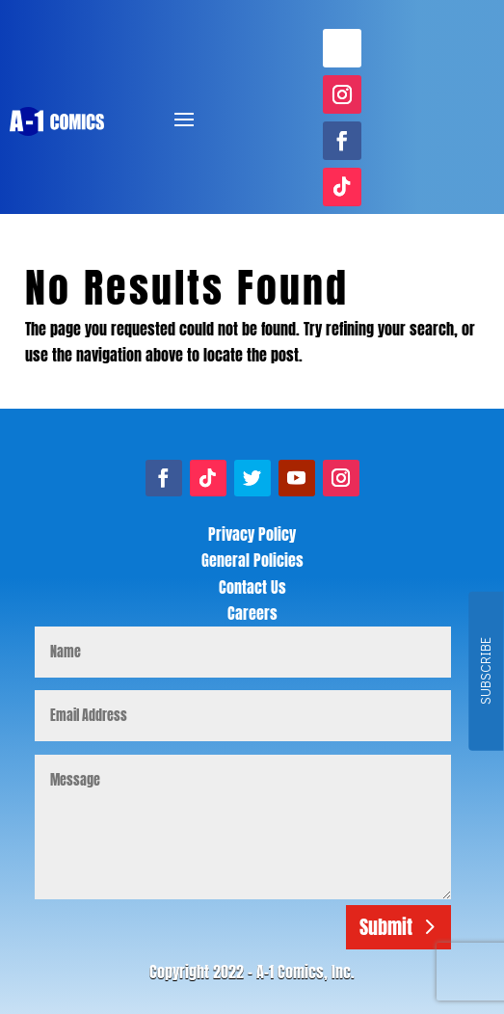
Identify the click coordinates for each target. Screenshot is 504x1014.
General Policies (252, 560)
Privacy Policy (252, 534)
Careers (252, 613)
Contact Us (252, 587)
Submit (385, 927)
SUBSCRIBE (485, 672)
